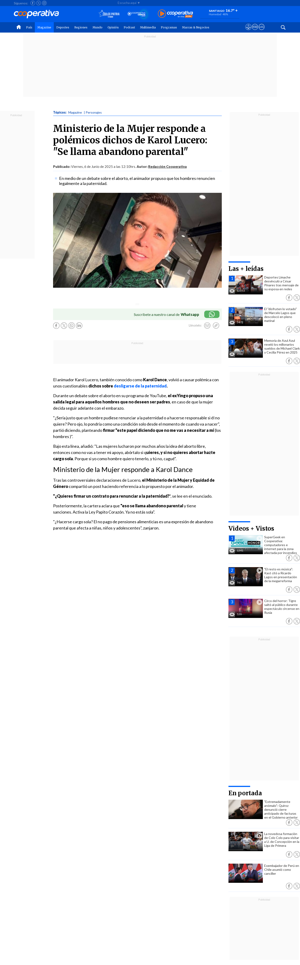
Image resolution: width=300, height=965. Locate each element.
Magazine (44, 27)
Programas (169, 27)
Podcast (129, 27)
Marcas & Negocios (195, 27)
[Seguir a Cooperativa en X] (38, 3)
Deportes (62, 27)
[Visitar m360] (255, 31)
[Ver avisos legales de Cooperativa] (248, 31)
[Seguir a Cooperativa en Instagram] (44, 3)
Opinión (113, 27)
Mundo (97, 27)
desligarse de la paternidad (140, 385)
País (29, 27)
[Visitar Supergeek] (261, 31)
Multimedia (148, 27)
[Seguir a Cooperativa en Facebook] (32, 3)
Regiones (80, 27)
